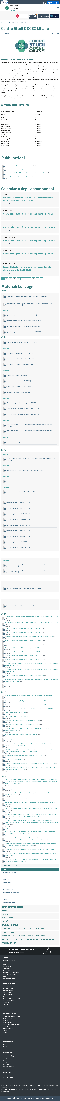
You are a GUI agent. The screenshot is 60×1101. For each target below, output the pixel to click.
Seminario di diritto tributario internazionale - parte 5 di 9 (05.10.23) (24, 648)
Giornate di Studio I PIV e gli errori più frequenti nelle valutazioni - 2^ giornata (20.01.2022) (30, 763)
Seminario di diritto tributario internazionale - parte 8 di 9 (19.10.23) (24, 632)
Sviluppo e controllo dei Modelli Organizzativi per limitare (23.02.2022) (24, 756)
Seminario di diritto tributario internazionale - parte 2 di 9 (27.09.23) (24, 660)
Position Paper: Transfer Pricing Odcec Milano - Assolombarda (22, 169)
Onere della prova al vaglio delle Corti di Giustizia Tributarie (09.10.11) (24, 644)
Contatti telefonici (49, 1086)
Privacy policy (40, 1098)
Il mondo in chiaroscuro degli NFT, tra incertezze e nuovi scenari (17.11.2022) (26, 705)
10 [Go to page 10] (37, 279)
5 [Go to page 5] (18, 279)
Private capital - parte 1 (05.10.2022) (15, 716)
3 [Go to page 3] (10, 279)
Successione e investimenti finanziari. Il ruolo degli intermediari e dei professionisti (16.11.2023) (31, 622)
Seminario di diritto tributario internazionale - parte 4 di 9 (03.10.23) (24, 652)
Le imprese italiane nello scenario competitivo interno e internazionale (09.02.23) (27, 685)
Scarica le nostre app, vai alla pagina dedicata (23, 950)
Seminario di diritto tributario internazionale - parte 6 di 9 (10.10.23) (24, 640)
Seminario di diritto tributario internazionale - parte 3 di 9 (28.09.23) (24, 656)
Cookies (17, 1098)
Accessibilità (10, 1098)
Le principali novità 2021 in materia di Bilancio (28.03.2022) (21, 734)
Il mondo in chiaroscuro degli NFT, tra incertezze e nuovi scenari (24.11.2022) (26, 701)
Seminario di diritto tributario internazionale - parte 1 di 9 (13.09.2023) (24, 675)
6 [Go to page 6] (22, 279)
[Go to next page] (41, 278)
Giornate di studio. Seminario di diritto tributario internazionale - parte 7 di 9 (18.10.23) (29, 636)
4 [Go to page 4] (14, 279)
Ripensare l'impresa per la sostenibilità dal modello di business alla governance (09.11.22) (29, 709)
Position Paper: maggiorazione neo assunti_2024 (19, 165)
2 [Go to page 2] (6, 279)
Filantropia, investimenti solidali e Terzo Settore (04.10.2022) (22, 720)
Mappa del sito (49, 1098)
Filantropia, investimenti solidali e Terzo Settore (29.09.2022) (22, 724)
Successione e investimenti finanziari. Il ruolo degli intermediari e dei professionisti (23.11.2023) (31, 617)
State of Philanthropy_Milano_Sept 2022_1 (17, 177)
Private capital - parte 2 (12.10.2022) (15, 713)
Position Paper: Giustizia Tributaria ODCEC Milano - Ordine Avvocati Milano (25, 173)
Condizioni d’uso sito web (28, 1098)
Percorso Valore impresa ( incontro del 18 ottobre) (19, 799)
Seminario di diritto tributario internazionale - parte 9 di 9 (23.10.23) (24, 628)
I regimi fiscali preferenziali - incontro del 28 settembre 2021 (22, 828)
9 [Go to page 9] (33, 279)
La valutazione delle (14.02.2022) (14, 759)
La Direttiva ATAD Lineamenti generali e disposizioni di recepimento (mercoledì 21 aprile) (29, 849)
